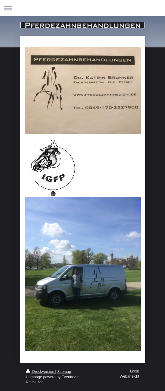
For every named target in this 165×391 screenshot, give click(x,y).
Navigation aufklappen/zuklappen (82, 7)
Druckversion (40, 372)
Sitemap (64, 372)
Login (134, 371)
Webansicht (129, 376)
